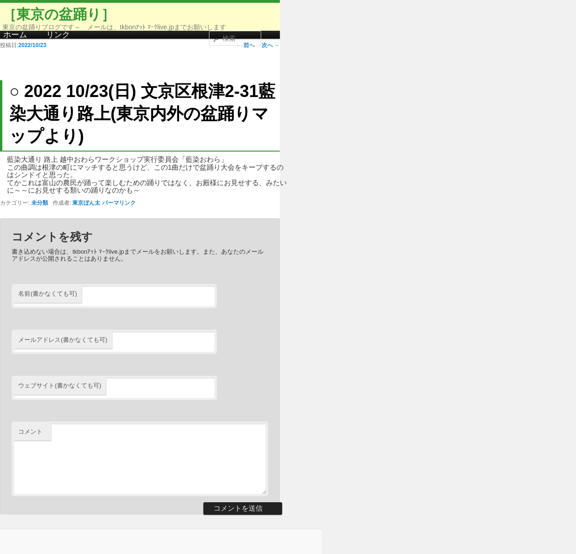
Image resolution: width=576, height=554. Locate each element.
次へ (271, 45)
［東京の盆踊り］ (58, 14)
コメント (30, 431)
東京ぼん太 (86, 203)
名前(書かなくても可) (47, 293)
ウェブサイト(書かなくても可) (59, 385)
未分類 (39, 203)
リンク (58, 35)
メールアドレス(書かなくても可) (62, 339)
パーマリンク (119, 203)
